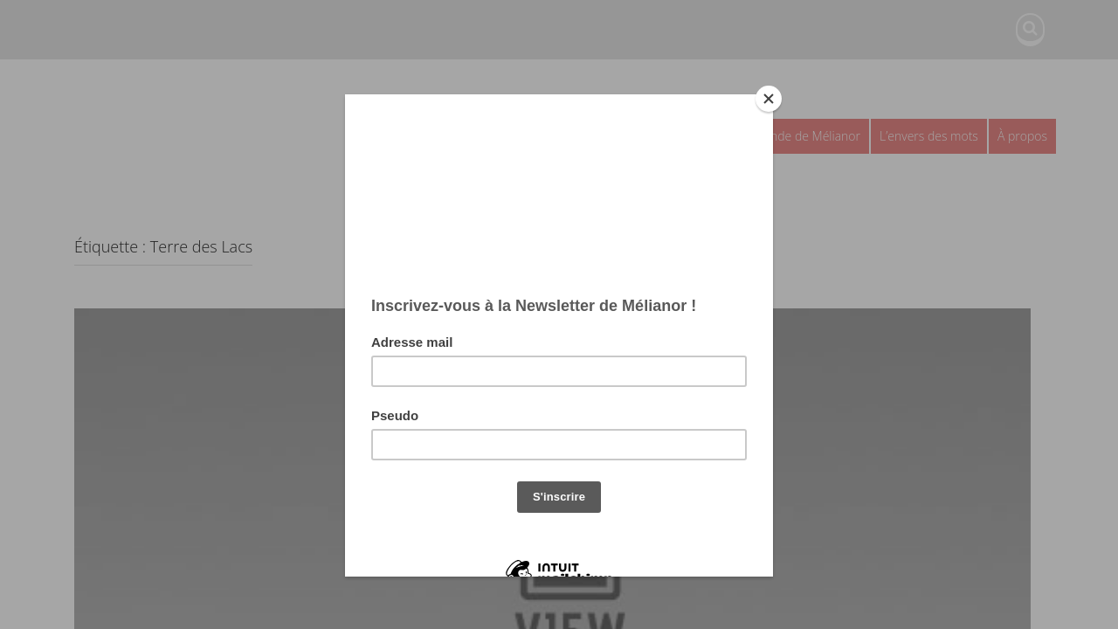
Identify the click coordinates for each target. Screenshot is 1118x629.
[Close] (769, 99)
